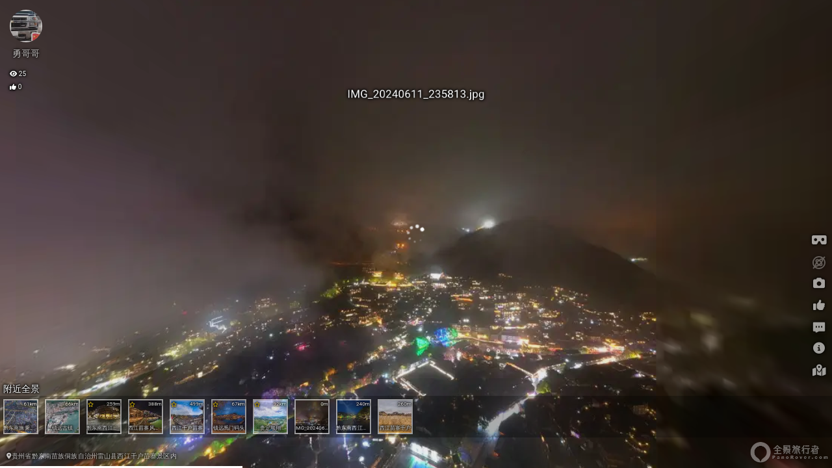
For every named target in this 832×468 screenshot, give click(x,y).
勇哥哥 (26, 53)
